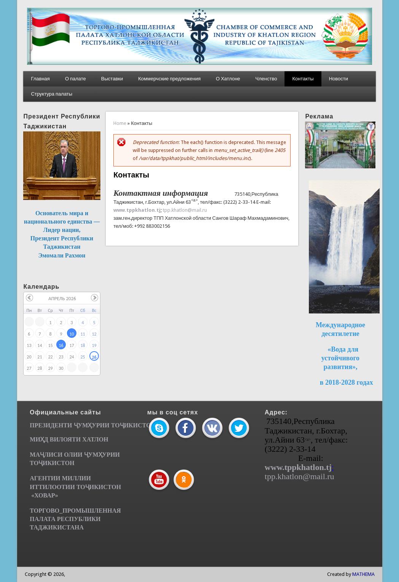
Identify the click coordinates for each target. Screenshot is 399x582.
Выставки (112, 79)
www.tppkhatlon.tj (137, 210)
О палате (75, 79)
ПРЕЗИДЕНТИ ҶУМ (59, 425)
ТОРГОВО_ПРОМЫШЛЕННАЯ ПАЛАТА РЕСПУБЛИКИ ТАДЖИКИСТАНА (75, 519)
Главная (40, 79)
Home (119, 123)
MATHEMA (363, 574)
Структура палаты (51, 94)
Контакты (302, 79)
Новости (338, 79)
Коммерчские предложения (169, 79)
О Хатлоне (228, 79)
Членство (266, 79)
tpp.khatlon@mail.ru (185, 210)
